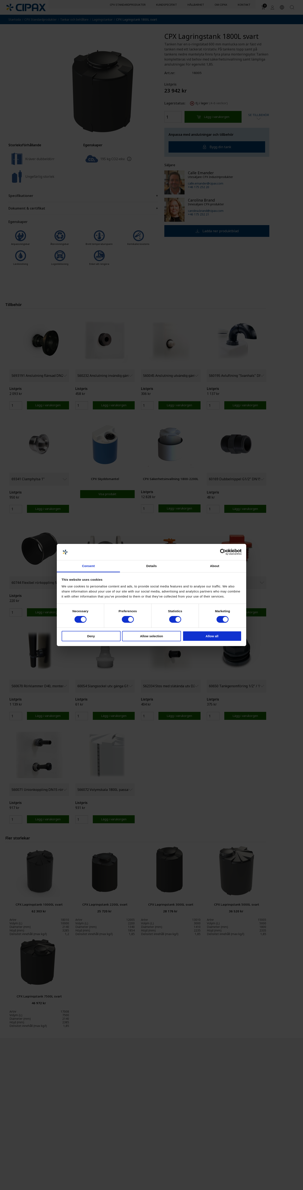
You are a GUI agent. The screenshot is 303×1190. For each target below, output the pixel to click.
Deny (91, 636)
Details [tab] (151, 566)
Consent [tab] (88, 566)
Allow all (212, 636)
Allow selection (151, 636)
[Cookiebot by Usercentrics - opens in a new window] (223, 552)
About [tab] (214, 566)
